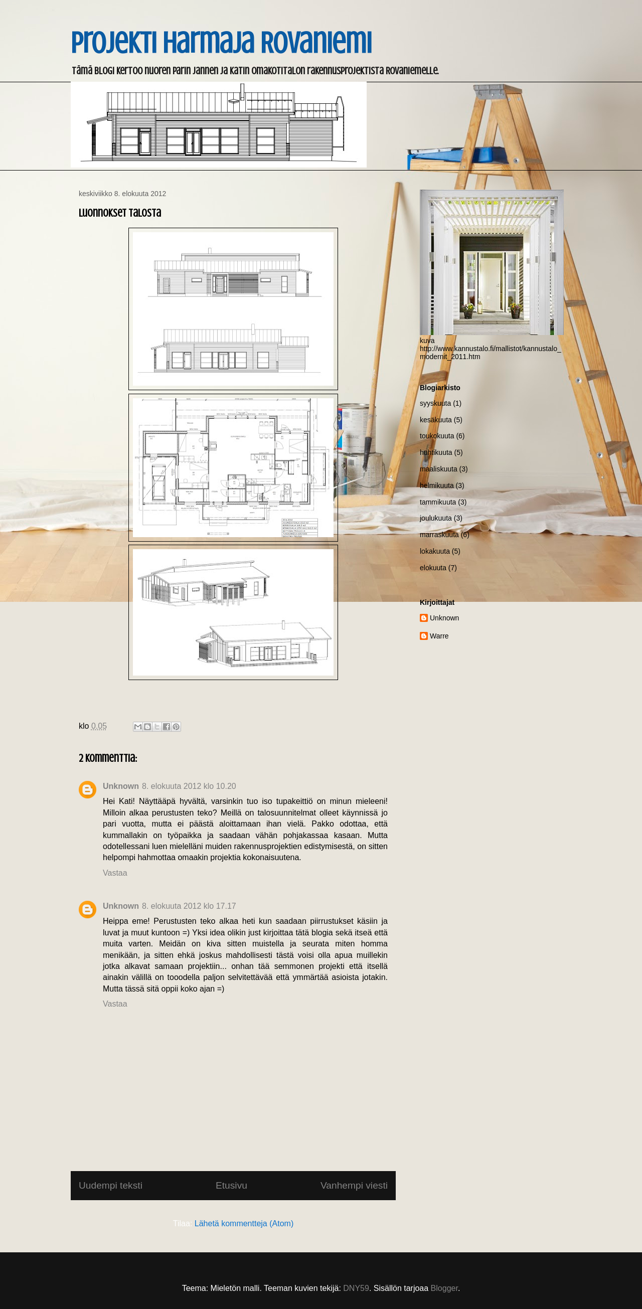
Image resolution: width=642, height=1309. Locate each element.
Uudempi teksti (110, 1185)
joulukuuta (436, 518)
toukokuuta (437, 436)
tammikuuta (438, 502)
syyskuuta (435, 403)
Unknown (121, 786)
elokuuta (433, 568)
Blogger (444, 1288)
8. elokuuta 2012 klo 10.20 (189, 786)
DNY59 (356, 1288)
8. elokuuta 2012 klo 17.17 (189, 906)
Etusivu (231, 1185)
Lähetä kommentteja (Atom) (244, 1223)
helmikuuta (437, 485)
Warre (439, 636)
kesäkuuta (436, 420)
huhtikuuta (436, 452)
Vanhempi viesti (354, 1185)
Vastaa (115, 873)
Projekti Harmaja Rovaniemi (221, 43)
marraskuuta (439, 535)
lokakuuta (435, 551)
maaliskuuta (438, 469)
